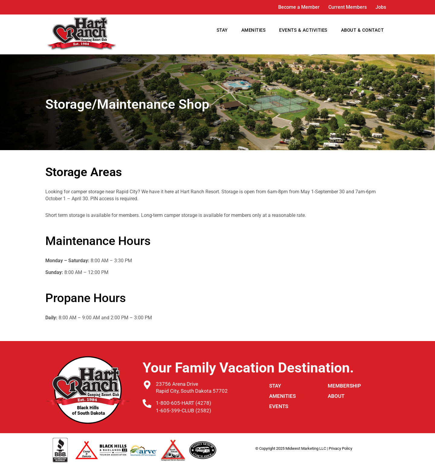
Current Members (347, 7)
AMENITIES (253, 30)
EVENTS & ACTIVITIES (303, 30)
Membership (344, 386)
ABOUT (336, 396)
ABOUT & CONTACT (362, 30)
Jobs (380, 7)
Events (278, 406)
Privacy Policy (340, 448)
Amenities (282, 396)
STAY (222, 30)
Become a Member (299, 7)
